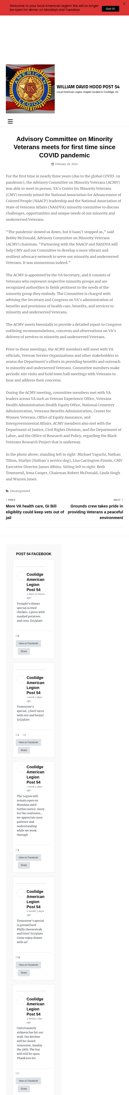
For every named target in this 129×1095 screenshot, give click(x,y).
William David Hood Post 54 (88, 40)
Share (24, 605)
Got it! (110, 8)
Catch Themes (75, 1085)
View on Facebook (28, 597)
